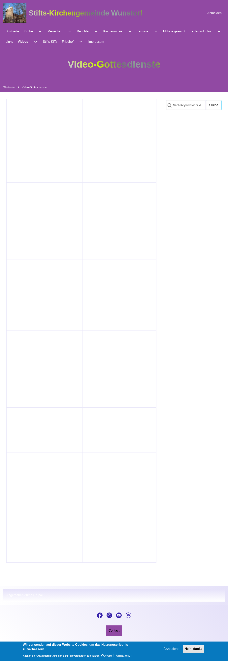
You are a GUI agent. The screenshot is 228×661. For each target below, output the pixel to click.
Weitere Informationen (116, 655)
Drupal (38, 595)
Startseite (9, 87)
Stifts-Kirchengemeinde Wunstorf (85, 13)
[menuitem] (214, 13)
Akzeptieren (172, 648)
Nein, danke (193, 648)
